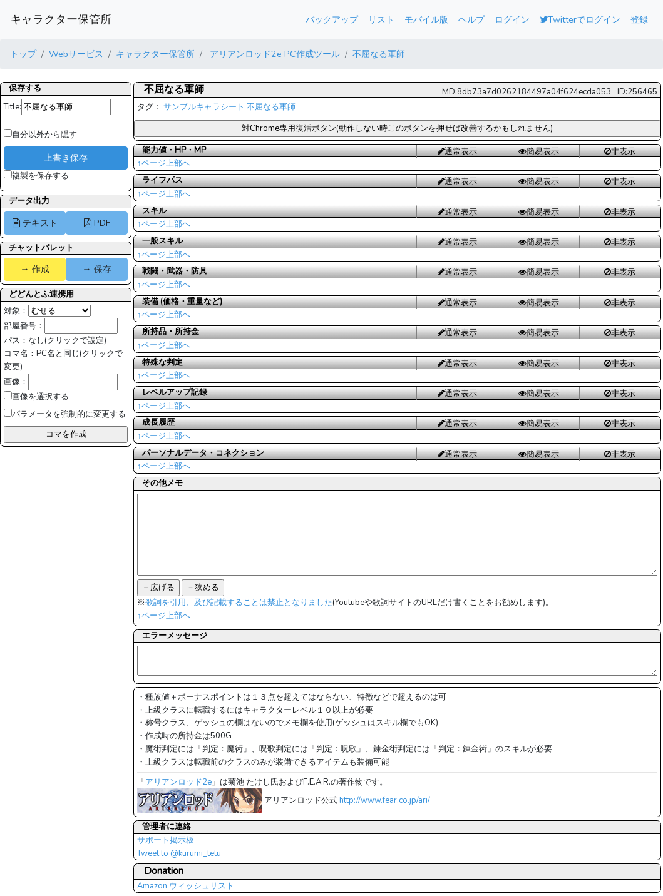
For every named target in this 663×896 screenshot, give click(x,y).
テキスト (35, 222)
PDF (97, 222)
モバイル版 (426, 19)
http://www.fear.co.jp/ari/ (384, 800)
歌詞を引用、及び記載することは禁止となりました (238, 602)
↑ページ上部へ (163, 163)
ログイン (512, 19)
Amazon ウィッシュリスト (185, 886)
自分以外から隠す (40, 134)
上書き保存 (66, 157)
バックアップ (332, 19)
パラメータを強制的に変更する (65, 414)
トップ (23, 54)
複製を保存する (36, 175)
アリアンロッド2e (178, 782)
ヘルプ (471, 19)
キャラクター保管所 (60, 19)
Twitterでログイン (580, 19)
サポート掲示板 (165, 840)
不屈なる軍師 (378, 54)
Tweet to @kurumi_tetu (179, 853)
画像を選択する (36, 396)
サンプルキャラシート (204, 107)
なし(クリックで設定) (67, 340)
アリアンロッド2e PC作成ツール (273, 54)
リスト (381, 19)
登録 (639, 19)
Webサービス (76, 54)
